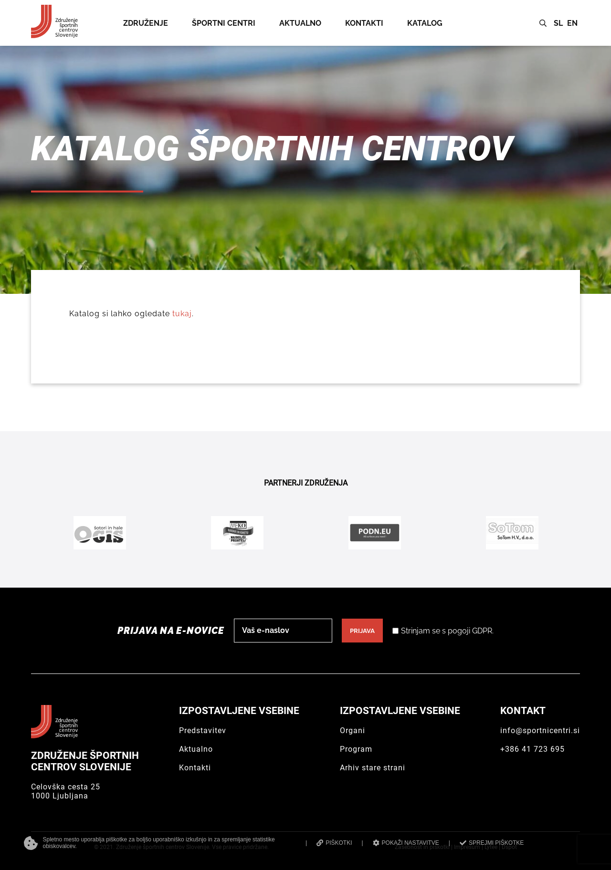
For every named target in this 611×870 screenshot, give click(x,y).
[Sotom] (512, 532)
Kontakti (195, 767)
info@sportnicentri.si (540, 730)
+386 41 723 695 (532, 749)
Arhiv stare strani (372, 767)
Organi (352, 730)
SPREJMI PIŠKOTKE (492, 842)
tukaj (182, 313)
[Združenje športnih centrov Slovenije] (54, 34)
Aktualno (196, 749)
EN (572, 23)
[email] (283, 630)
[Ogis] (100, 532)
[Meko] (237, 532)
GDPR (482, 630)
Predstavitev (202, 730)
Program (356, 749)
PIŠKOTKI (334, 842)
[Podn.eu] (374, 532)
